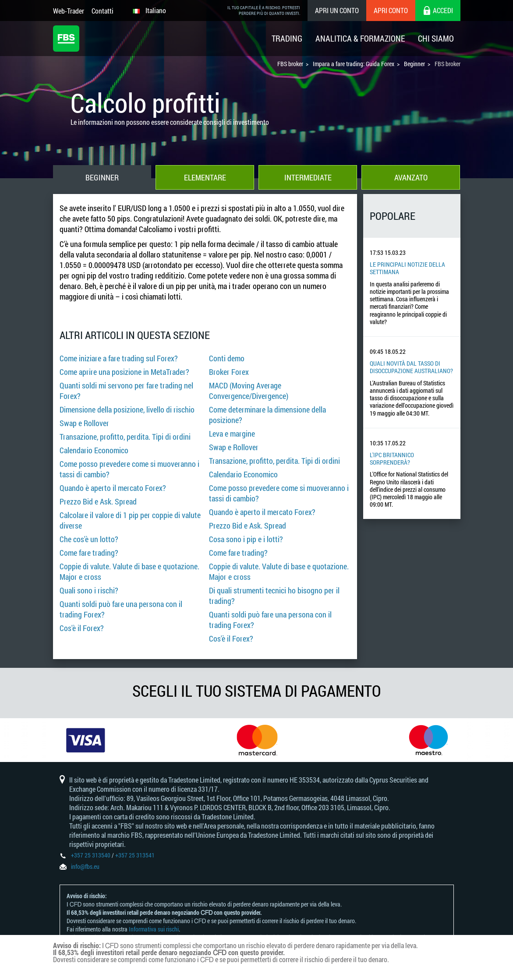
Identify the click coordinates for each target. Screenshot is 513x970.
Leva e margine (232, 433)
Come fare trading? (89, 552)
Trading (287, 38)
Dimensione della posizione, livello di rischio (127, 409)
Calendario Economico (94, 450)
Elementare (205, 177)
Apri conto (391, 10)
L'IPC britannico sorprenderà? (392, 458)
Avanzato (411, 177)
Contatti (102, 10)
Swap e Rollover (84, 423)
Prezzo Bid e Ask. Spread (98, 501)
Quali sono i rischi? (89, 590)
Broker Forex (229, 372)
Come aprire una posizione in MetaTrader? (124, 372)
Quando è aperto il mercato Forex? (113, 488)
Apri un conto (337, 10)
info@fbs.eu (85, 866)
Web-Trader (68, 10)
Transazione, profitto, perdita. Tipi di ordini (125, 436)
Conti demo (226, 358)
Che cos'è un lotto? (89, 539)
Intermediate (308, 177)
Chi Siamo (436, 38)
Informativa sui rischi (154, 929)
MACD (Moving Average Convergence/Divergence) (248, 390)
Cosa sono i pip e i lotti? (246, 539)
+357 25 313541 (135, 855)
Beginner (102, 177)
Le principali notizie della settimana (407, 268)
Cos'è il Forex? (82, 628)
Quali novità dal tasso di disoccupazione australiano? (411, 367)
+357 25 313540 (90, 855)
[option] (85, 740)
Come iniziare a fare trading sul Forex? (119, 358)
